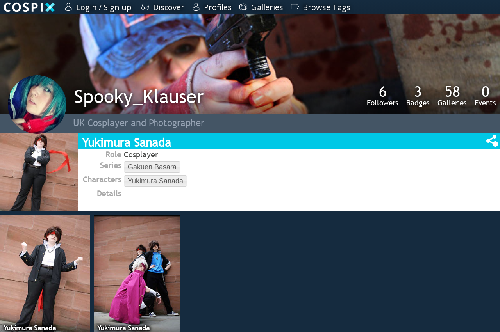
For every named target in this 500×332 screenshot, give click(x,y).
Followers (382, 95)
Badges (418, 95)
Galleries (452, 95)
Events (485, 95)
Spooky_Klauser (139, 96)
